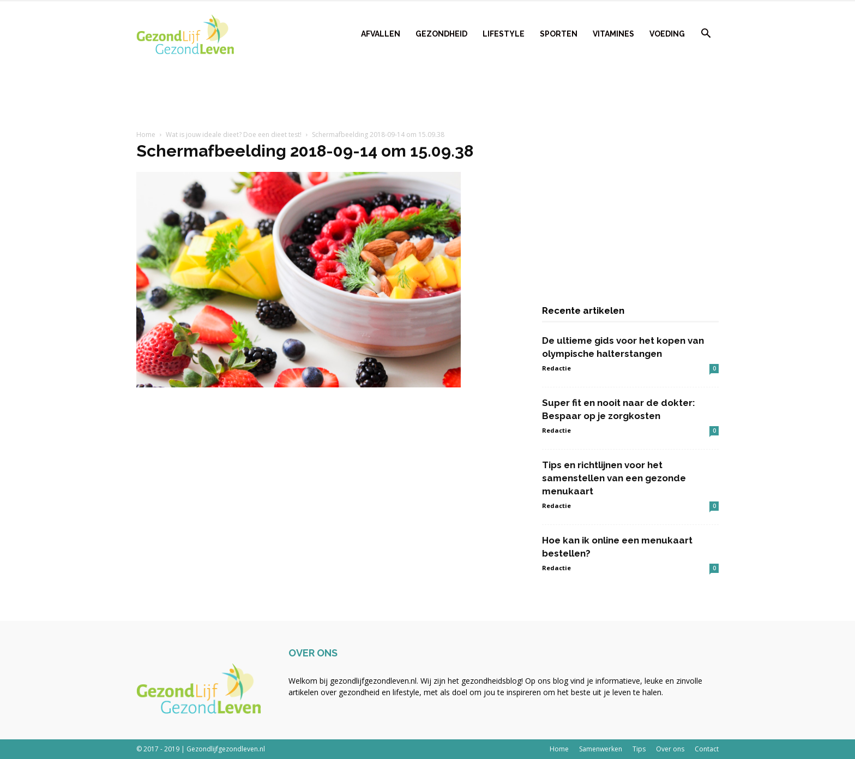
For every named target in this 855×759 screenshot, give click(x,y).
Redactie (556, 368)
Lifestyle (504, 33)
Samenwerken (600, 749)
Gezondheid (441, 33)
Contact (707, 749)
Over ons (670, 749)
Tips (639, 749)
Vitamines (613, 33)
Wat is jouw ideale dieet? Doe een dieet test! (234, 134)
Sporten (558, 33)
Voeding (667, 33)
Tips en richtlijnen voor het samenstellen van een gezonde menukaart (614, 478)
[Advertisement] (427, 93)
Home (145, 134)
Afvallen (380, 33)
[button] (706, 34)
